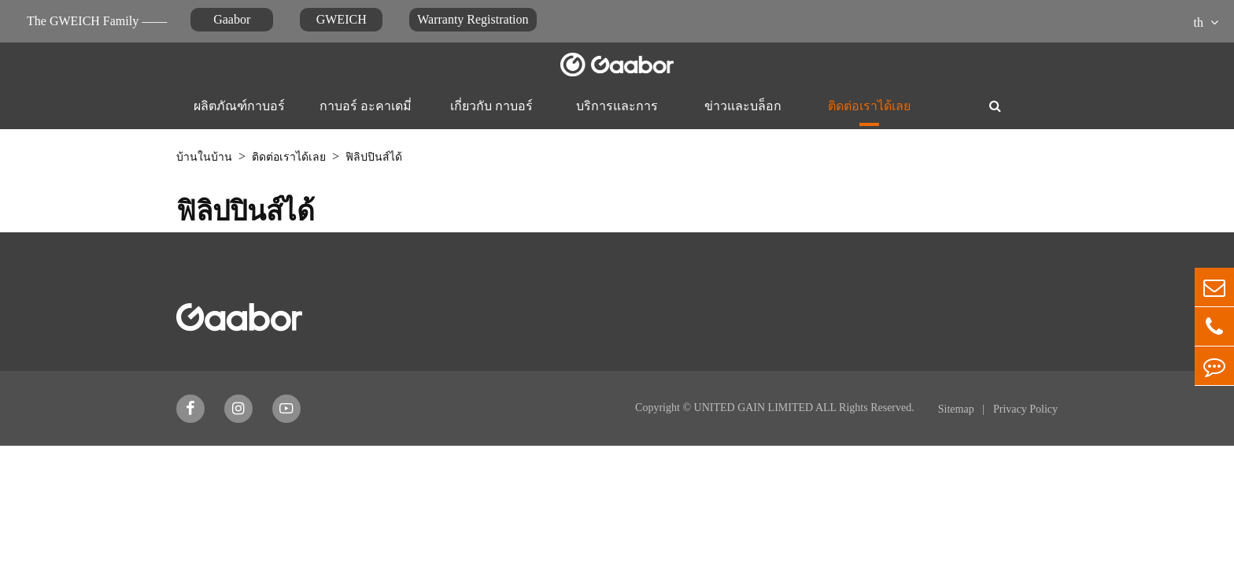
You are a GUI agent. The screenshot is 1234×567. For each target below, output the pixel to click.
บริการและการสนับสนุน (617, 115)
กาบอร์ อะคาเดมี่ (366, 106)
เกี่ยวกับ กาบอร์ (491, 106)
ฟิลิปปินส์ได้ (373, 157)
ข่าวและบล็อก (742, 106)
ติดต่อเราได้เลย (869, 106)
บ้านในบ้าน (204, 157)
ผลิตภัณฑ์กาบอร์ (239, 106)
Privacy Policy (1025, 409)
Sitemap (957, 409)
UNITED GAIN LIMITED (754, 407)
